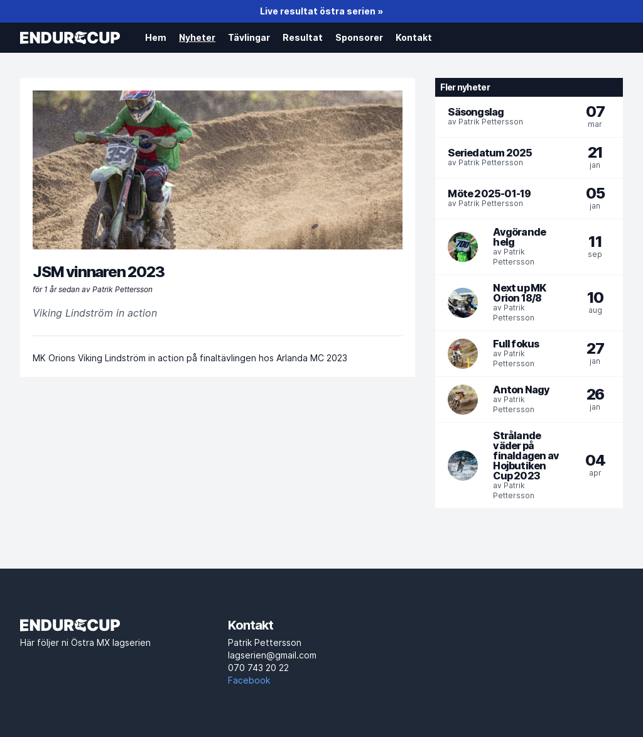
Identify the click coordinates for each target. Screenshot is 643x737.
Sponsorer (359, 37)
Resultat (303, 37)
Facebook (249, 680)
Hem (155, 37)
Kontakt (414, 37)
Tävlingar (249, 37)
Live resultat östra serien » (321, 11)
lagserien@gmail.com (322, 662)
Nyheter (197, 37)
